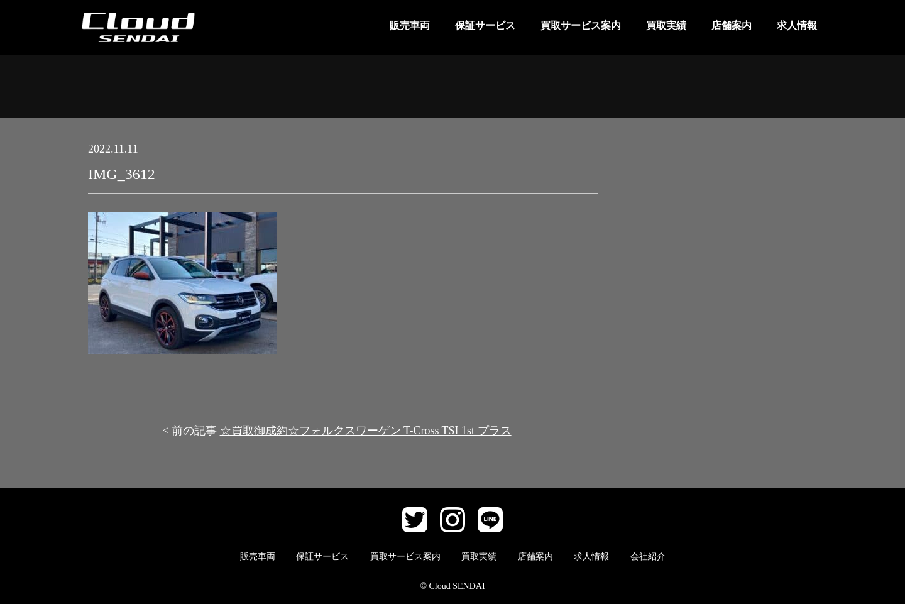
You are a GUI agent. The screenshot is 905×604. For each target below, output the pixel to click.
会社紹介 (648, 556)
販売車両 (410, 25)
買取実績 (666, 25)
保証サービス (485, 25)
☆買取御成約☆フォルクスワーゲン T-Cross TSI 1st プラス (366, 430)
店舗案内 (731, 25)
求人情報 (797, 25)
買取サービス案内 (580, 25)
